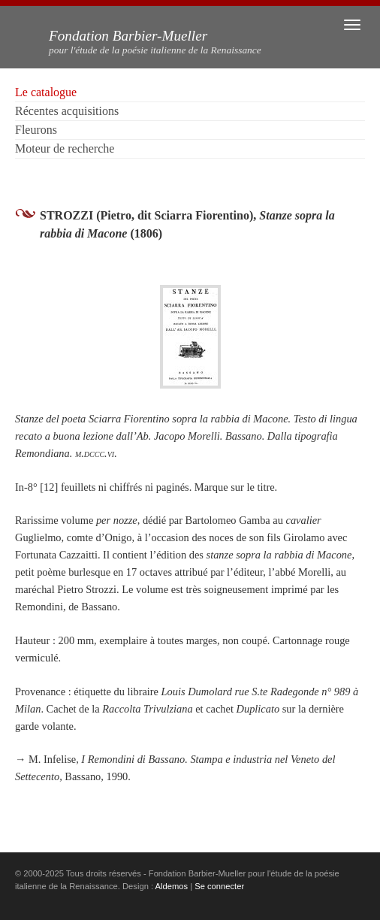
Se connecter (219, 886)
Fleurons (36, 129)
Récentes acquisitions (67, 110)
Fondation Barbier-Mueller (155, 42)
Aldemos (171, 886)
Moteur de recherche (64, 148)
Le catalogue (46, 92)
